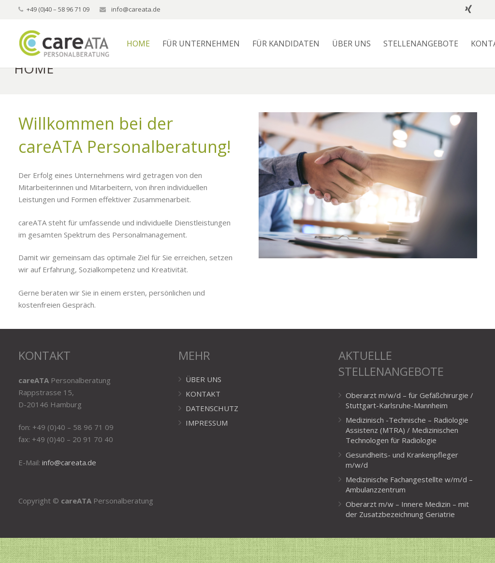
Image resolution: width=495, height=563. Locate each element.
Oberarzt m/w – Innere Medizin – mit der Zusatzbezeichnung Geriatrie (407, 534)
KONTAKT (203, 419)
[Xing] (468, 9)
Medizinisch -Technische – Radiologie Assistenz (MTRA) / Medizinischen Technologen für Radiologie (407, 455)
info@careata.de (135, 9)
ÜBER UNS (203, 404)
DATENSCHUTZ (212, 433)
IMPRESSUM (207, 448)
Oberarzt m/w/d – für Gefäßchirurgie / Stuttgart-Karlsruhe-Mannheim (409, 425)
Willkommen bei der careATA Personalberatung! (124, 160)
